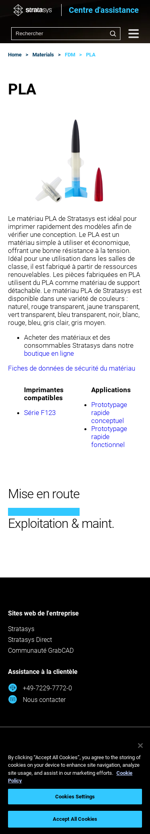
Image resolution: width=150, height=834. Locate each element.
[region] (75, 784)
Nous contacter (37, 699)
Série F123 (40, 413)
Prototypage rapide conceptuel (109, 413)
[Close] (140, 745)
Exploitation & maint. (61, 523)
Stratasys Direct (30, 640)
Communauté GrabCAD (41, 650)
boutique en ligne (49, 353)
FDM (70, 55)
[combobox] (66, 34)
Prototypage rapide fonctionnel (109, 437)
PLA (91, 55)
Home (15, 55)
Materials (43, 55)
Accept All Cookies (75, 819)
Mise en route (44, 493)
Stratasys (21, 629)
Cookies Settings (75, 797)
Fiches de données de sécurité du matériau (71, 368)
